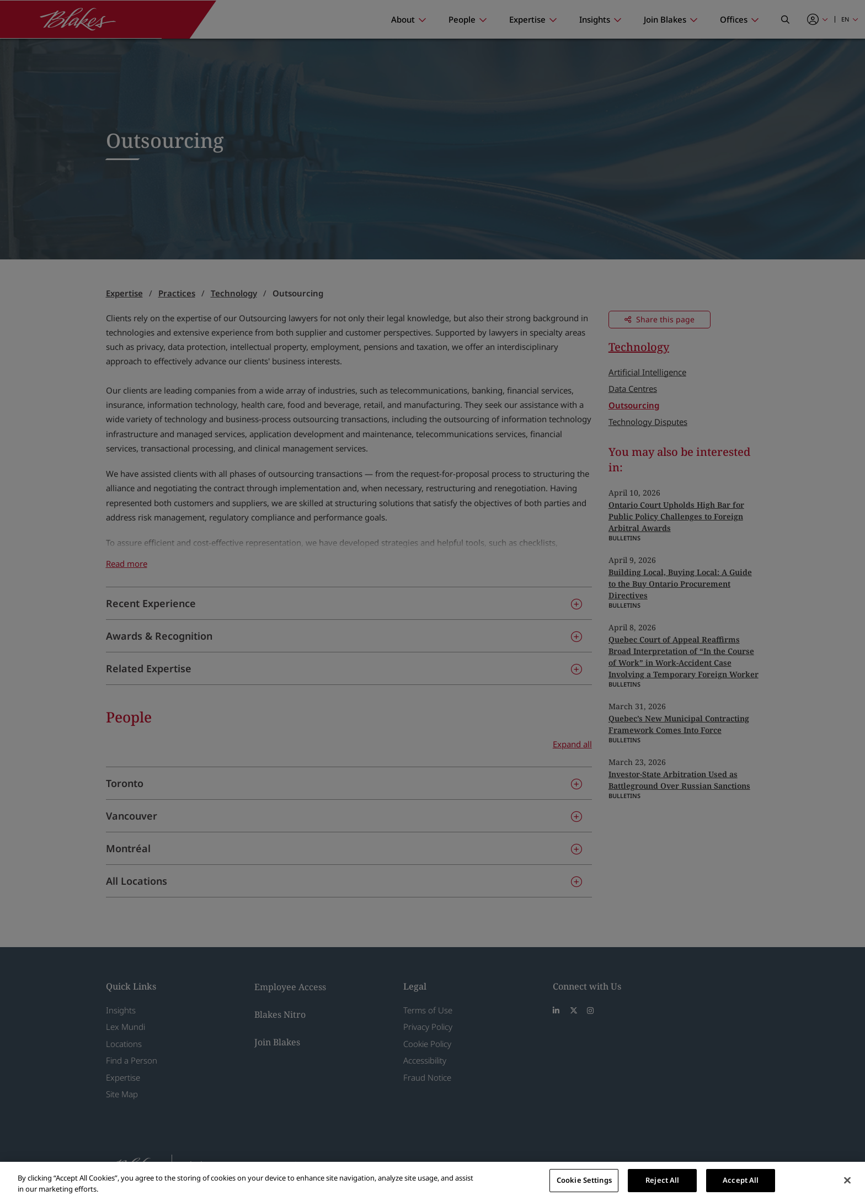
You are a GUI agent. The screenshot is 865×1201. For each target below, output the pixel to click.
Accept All (741, 1180)
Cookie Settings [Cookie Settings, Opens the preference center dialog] (584, 1180)
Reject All (662, 1180)
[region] (432, 1181)
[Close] (847, 1180)
